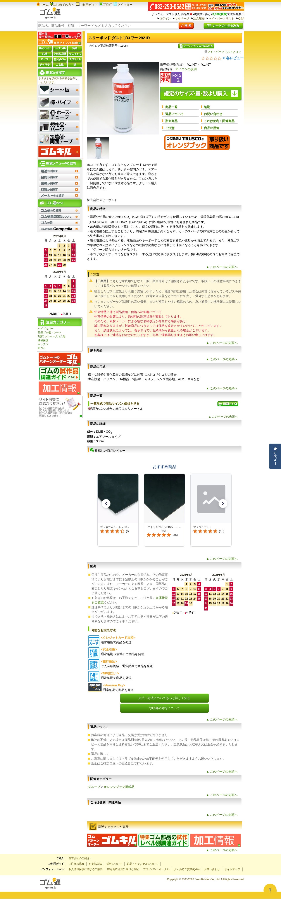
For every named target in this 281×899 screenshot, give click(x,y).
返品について (174, 114)
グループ (94, 787)
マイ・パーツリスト (221, 18)
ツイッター (123, 4)
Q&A (241, 18)
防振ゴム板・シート (49, 332)
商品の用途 (211, 128)
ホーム (43, 4)
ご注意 (169, 128)
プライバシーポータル (156, 869)
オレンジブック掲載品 (119, 787)
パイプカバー (45, 328)
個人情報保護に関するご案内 (86, 869)
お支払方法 (95, 863)
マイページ (182, 18)
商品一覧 (171, 107)
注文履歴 (199, 18)
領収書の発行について (164, 708)
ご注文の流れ (76, 863)
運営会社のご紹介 (79, 858)
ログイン (165, 18)
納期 (207, 107)
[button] (106, 503)
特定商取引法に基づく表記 (123, 869)
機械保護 (43, 340)
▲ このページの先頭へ (222, 267)
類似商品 (171, 121)
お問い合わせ (213, 114)
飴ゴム (42, 348)
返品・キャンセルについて (142, 863)
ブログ (105, 4)
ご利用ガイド (87, 5)
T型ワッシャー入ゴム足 (52, 336)
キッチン (43, 344)
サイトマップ (232, 869)
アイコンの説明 (186, 69)
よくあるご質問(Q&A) (187, 869)
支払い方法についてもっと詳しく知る (164, 698)
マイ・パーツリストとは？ (223, 51)
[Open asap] (270, 890)
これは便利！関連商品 (219, 121)
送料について (114, 863)
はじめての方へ (62, 4)
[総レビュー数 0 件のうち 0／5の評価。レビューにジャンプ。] (223, 58)
